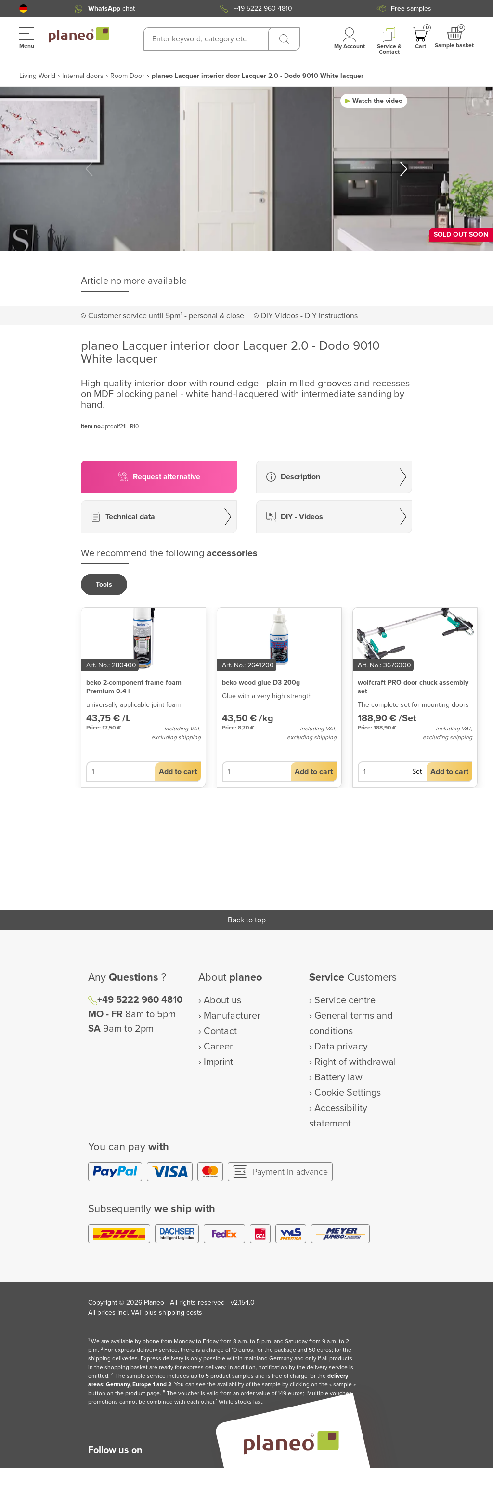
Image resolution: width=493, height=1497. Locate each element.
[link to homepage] (79, 35)
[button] (23, 8)
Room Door (127, 76)
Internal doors (83, 76)
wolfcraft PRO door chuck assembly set (413, 686)
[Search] (284, 39)
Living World (37, 76)
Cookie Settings (347, 1093)
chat (111, 8)
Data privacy (341, 1046)
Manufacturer (232, 1016)
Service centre (345, 1000)
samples (411, 8)
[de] (23, 8)
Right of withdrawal (355, 1062)
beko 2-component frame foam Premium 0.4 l (134, 686)
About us (222, 1000)
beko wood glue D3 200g (261, 682)
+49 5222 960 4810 (263, 8)
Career (218, 1046)
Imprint (218, 1062)
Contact (220, 1031)
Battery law (338, 1077)
